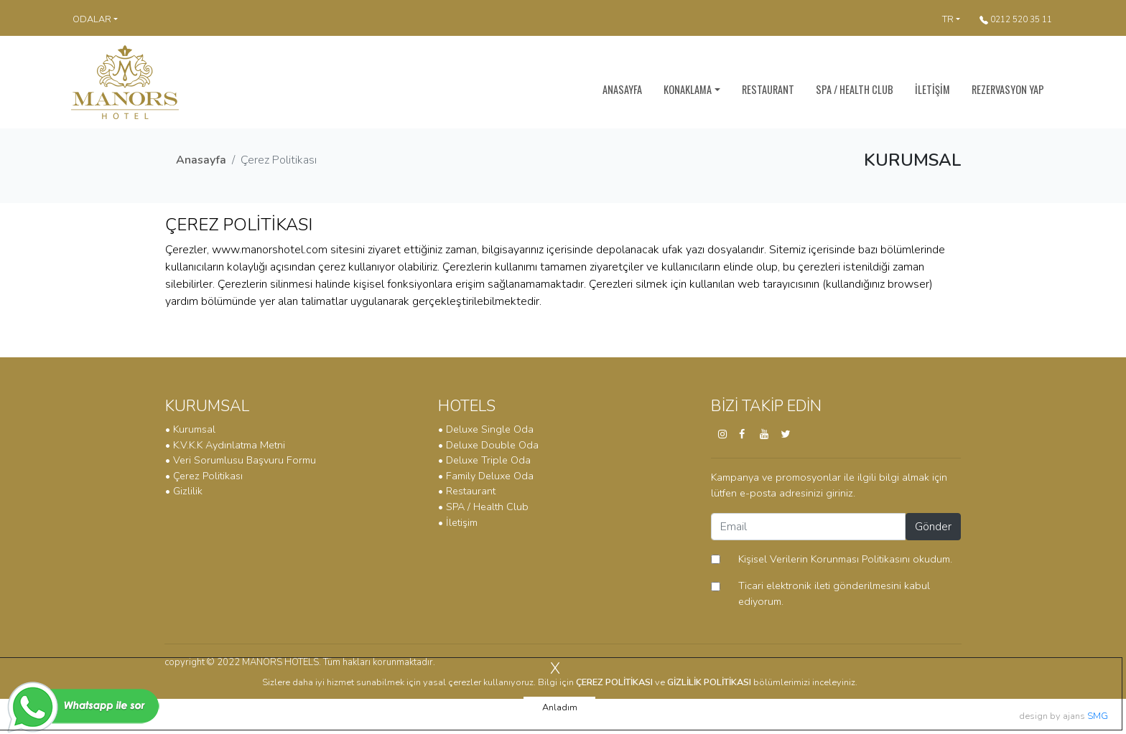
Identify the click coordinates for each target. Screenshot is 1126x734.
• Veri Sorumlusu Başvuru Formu (240, 460)
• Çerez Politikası (204, 476)
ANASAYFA (622, 89)
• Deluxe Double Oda (488, 445)
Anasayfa (201, 160)
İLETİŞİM (932, 89)
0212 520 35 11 (1016, 19)
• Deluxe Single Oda (486, 429)
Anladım (559, 707)
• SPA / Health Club (483, 506)
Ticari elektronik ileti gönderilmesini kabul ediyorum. (834, 593)
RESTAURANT (768, 89)
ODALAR (92, 19)
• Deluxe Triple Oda (484, 460)
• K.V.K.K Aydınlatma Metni (225, 445)
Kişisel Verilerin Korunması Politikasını (824, 559)
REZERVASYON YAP (1008, 89)
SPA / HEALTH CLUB (854, 89)
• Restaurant (466, 491)
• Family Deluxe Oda (486, 476)
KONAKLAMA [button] (688, 89)
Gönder (933, 527)
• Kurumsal (190, 429)
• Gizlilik (184, 491)
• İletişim (458, 522)
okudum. (838, 559)
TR (948, 19)
